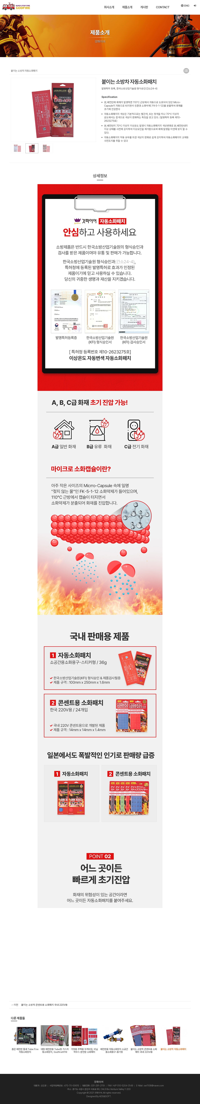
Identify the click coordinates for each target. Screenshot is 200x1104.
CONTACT (159, 7)
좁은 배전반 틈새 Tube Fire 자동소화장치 (25, 1050)
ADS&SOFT (105, 1096)
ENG (183, 7)
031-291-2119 (98, 1085)
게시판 (141, 7)
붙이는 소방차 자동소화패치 (173, 1049)
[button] (92, 109)
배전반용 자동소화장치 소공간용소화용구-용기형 (114, 1050)
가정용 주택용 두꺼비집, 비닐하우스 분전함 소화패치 (84, 1050)
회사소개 (106, 7)
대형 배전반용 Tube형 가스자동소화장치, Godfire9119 (55, 1050)
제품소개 (124, 7)
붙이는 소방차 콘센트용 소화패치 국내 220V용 (44, 1004)
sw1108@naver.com (154, 1085)
